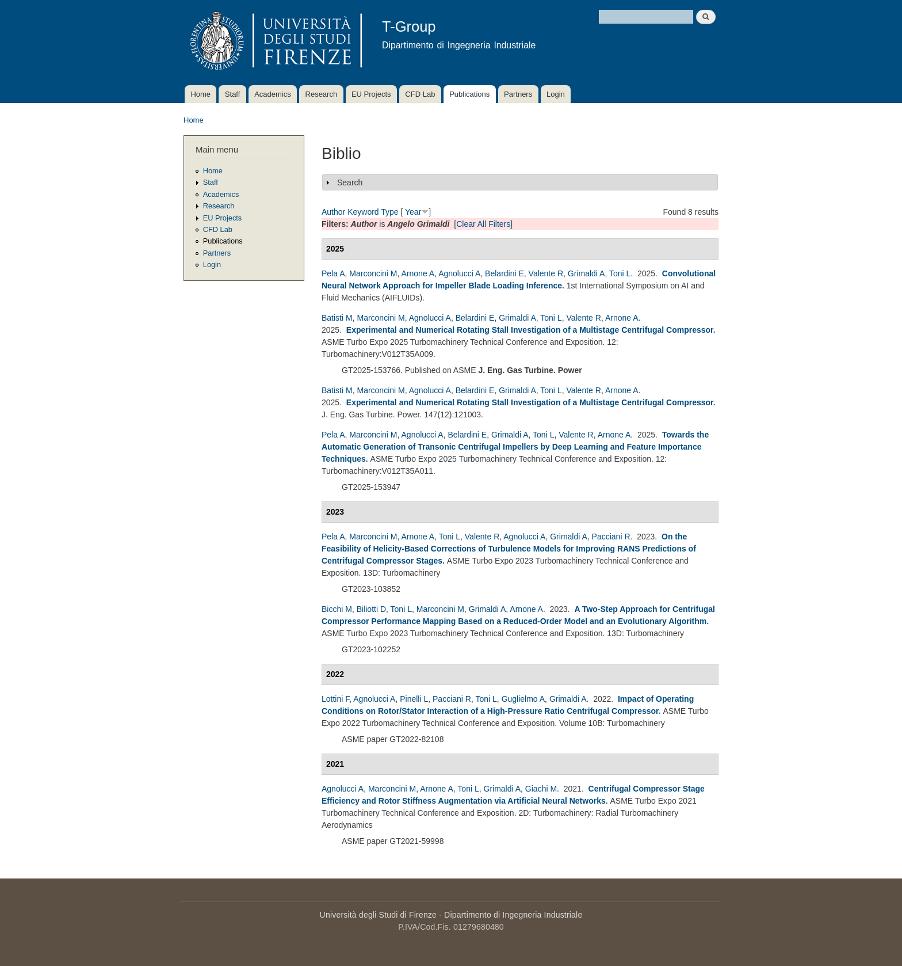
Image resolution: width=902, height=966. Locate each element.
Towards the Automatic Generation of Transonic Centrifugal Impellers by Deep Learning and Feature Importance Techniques (515, 446)
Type (389, 211)
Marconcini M (373, 273)
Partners (518, 94)
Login (555, 94)
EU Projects (371, 94)
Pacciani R (611, 536)
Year (413, 211)
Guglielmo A (523, 698)
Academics (272, 94)
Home (200, 94)
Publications (469, 94)
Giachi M (541, 788)
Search (349, 182)
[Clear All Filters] (483, 224)
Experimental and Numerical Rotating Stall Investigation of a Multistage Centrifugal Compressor (529, 329)
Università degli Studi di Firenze (378, 914)
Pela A (333, 273)
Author (333, 211)
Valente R (546, 273)
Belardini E (504, 273)
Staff (232, 94)
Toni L (619, 273)
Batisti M (337, 317)
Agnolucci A (459, 273)
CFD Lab (420, 94)
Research (321, 94)
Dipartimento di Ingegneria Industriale (513, 914)
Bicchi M (337, 609)
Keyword (363, 211)
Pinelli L (414, 698)
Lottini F (335, 698)
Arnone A (418, 273)
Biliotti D (371, 609)
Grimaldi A (586, 273)
